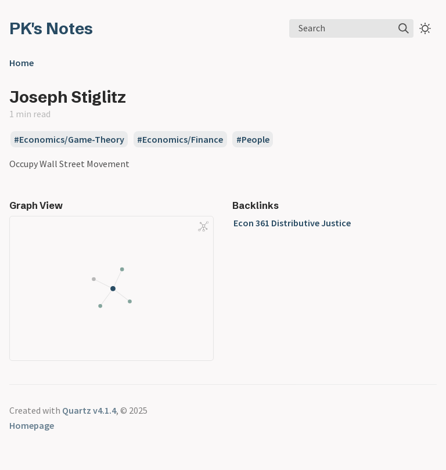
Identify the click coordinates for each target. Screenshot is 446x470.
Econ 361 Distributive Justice (292, 223)
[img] (403, 28)
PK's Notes (51, 28)
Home (21, 62)
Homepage (31, 425)
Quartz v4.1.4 (89, 410)
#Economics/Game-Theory (69, 139)
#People (252, 139)
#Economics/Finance (180, 139)
